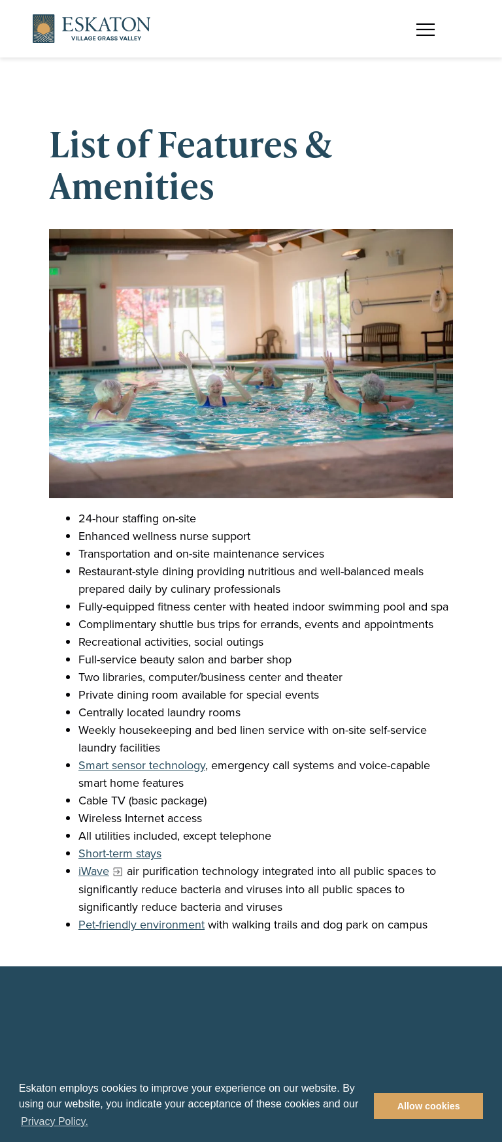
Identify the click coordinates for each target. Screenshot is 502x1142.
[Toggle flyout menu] (432, 28)
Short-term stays (119, 853)
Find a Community (315, 18)
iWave (93, 871)
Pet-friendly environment (141, 924)
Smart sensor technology (141, 765)
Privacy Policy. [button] (54, 1121)
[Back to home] (91, 28)
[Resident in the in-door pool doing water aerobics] (251, 363)
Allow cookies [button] (428, 1106)
